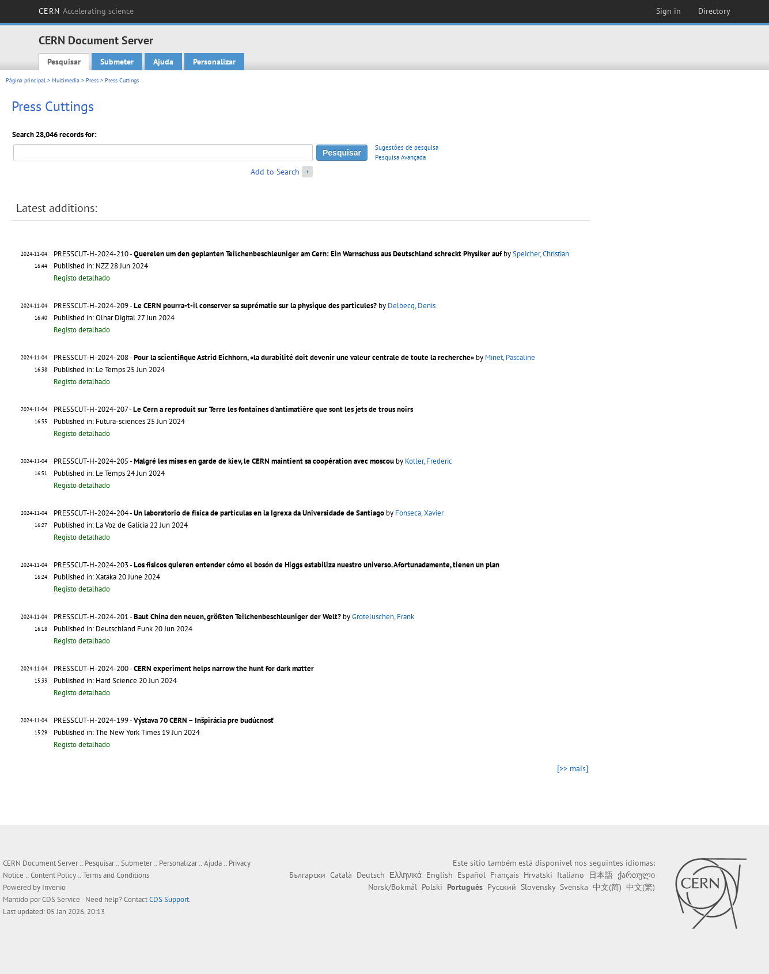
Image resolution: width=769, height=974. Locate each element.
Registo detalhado (82, 278)
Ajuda (163, 61)
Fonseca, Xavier (419, 513)
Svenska (574, 887)
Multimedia (65, 80)
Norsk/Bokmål (392, 887)
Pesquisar (64, 61)
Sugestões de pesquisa (406, 147)
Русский (501, 887)
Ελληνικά (405, 875)
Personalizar (214, 61)
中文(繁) (640, 887)
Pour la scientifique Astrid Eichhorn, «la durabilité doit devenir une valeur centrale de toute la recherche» (304, 357)
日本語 (601, 875)
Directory (714, 11)
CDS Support (169, 899)
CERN (86, 11)
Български (307, 875)
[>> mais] (572, 768)
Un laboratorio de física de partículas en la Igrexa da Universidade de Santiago (259, 513)
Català (341, 875)
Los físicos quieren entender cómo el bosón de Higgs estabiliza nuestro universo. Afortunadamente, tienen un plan (316, 565)
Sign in (668, 11)
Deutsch (371, 875)
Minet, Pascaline (510, 357)
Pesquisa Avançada (400, 157)
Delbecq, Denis (411, 305)
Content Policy (53, 875)
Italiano (570, 875)
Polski (432, 887)
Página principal (26, 80)
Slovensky (538, 887)
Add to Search (275, 171)
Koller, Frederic (428, 461)
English (439, 875)
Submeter (117, 61)
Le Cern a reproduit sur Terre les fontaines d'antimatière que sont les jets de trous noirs (273, 409)
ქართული (636, 875)
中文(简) (607, 887)
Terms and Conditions (116, 875)
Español (471, 875)
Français (504, 875)
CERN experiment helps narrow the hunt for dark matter (224, 668)
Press (92, 80)
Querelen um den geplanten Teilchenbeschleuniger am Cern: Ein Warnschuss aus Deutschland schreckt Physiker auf (318, 254)
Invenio (54, 887)
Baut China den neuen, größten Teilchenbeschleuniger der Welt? (237, 616)
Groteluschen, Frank (383, 616)
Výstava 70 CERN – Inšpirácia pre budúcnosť (204, 720)
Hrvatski (538, 875)
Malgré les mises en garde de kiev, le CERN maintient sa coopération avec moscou (264, 461)
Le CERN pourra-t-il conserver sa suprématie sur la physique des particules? (255, 305)
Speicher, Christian (541, 254)
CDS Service (61, 899)
